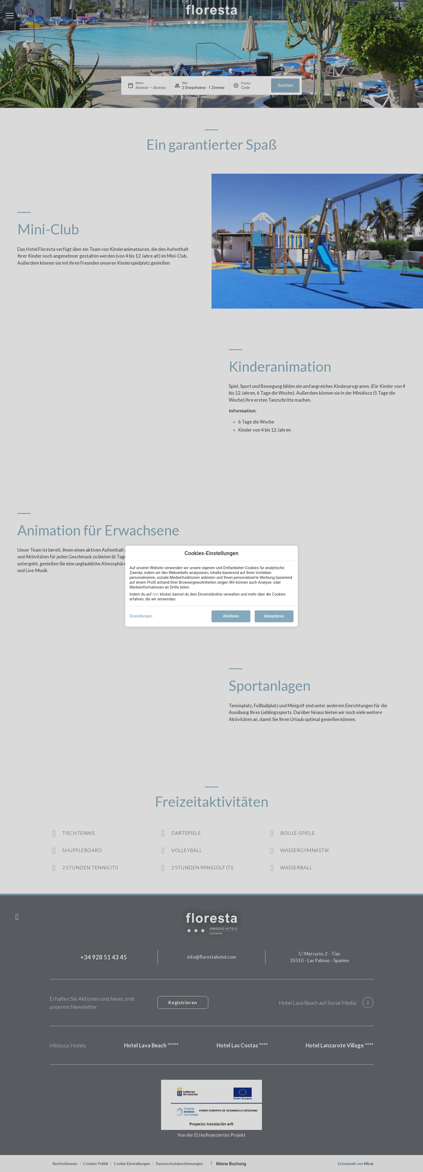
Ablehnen (231, 616)
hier (155, 594)
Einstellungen (140, 616)
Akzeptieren (274, 616)
